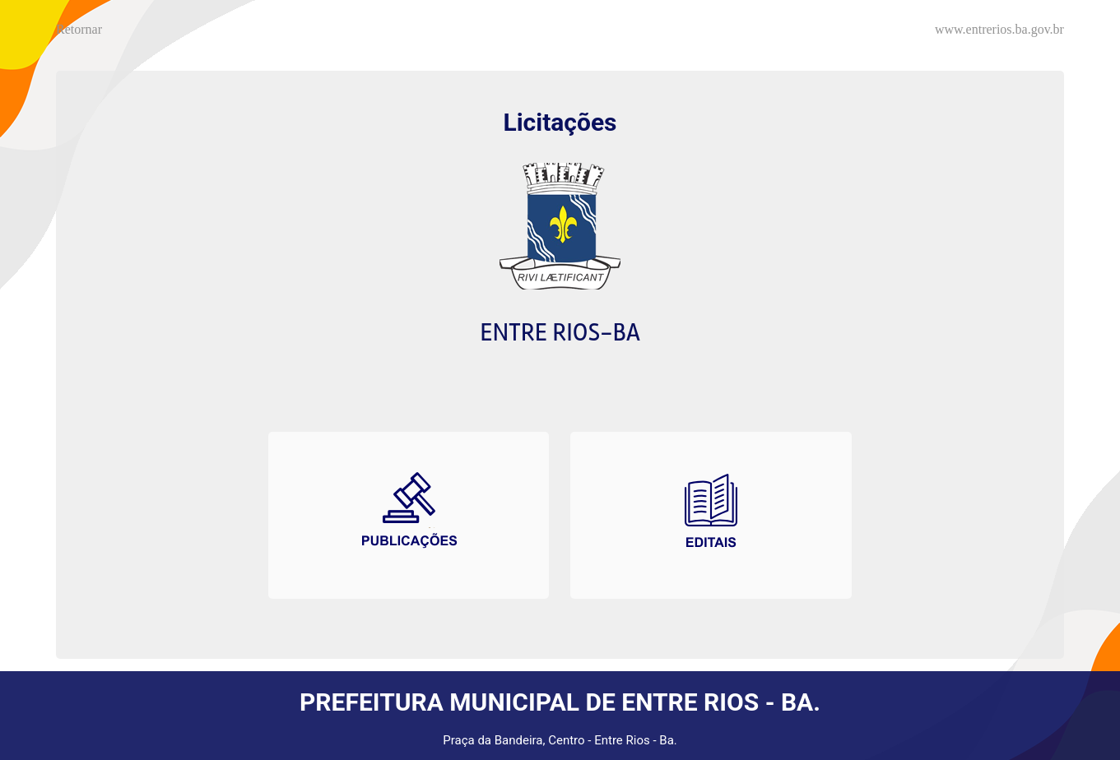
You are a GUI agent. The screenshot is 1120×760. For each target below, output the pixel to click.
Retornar (79, 29)
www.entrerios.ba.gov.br (999, 29)
